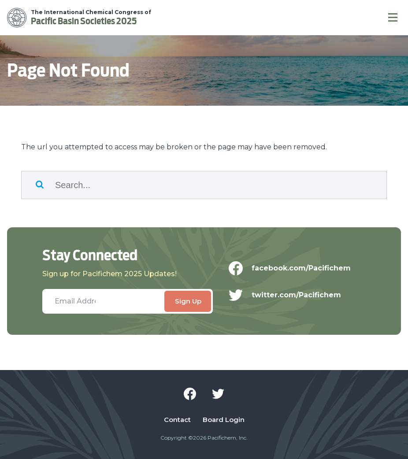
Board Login (224, 420)
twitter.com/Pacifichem (290, 295)
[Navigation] (393, 18)
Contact (177, 420)
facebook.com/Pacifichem (295, 268)
